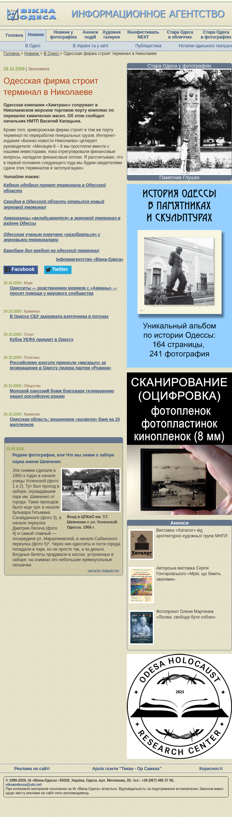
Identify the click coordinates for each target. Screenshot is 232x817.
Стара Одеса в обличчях (180, 35)
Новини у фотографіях (63, 35)
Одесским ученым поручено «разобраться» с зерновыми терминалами (52, 237)
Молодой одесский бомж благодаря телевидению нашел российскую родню (62, 394)
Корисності (211, 768)
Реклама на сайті (32, 768)
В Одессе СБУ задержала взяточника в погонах (59, 316)
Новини (36, 34)
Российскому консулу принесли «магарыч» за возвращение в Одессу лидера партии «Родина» (60, 365)
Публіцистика (148, 45)
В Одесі (32, 45)
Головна (14, 35)
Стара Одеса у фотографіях (180, 66)
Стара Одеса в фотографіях (216, 35)
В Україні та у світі (90, 45)
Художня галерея (112, 35)
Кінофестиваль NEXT (143, 35)
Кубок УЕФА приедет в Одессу (41, 339)
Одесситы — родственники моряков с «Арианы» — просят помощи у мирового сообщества (63, 291)
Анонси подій (90, 35)
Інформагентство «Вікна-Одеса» (89, 259)
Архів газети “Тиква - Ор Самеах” (127, 768)
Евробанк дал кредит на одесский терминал (51, 250)
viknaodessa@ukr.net (24, 785)
